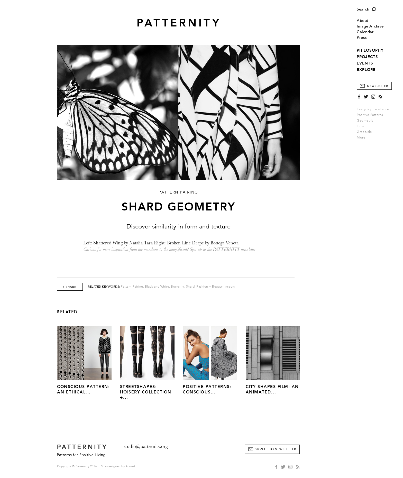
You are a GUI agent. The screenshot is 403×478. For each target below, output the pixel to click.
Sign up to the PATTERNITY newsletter (222, 249)
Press (362, 37)
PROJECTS (367, 56)
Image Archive (370, 26)
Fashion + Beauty (209, 287)
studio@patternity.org (146, 446)
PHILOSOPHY (370, 50)
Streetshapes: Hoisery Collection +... (145, 392)
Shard (190, 287)
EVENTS (365, 63)
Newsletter (377, 86)
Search (363, 9)
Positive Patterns (370, 115)
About (363, 21)
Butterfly (177, 287)
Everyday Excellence (373, 109)
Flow (360, 126)
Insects (229, 287)
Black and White (157, 287)
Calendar (365, 32)
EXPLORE (366, 69)
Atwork (131, 466)
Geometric (365, 120)
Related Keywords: (104, 286)
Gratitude (364, 132)
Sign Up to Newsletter (275, 449)
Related (67, 312)
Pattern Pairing (132, 287)
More (363, 137)
